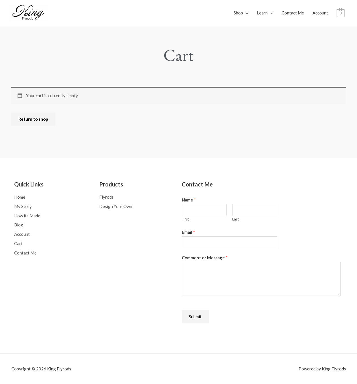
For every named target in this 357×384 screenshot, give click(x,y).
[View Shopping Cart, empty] (340, 12)
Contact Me (293, 12)
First (185, 219)
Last (235, 219)
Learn (262, 12)
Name (189, 199)
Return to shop (33, 118)
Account (320, 12)
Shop (238, 12)
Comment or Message (205, 257)
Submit (195, 316)
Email (188, 231)
